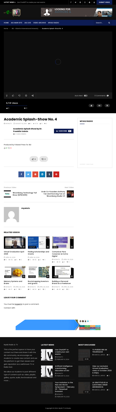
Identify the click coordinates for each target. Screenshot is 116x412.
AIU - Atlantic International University (25, 28)
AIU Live (27, 23)
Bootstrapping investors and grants (38, 282)
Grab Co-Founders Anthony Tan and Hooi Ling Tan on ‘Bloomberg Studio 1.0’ (53, 193)
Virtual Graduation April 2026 (14, 253)
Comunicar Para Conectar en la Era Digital (60, 254)
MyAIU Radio (89, 164)
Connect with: (9, 308)
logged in (18, 304)
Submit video (104, 2)
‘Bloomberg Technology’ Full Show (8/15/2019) (25, 194)
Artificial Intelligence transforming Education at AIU (63, 368)
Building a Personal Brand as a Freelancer (61, 282)
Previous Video (10, 187)
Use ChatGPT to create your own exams (31, 2)
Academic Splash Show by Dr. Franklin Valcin (27, 130)
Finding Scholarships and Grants (38, 253)
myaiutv (9, 124)
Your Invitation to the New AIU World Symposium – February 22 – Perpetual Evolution (64, 387)
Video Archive (39, 23)
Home (6, 23)
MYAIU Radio (53, 23)
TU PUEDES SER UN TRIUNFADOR (99, 351)
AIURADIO (82, 164)
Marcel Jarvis (99, 355)
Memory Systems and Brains (13, 282)
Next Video (69, 187)
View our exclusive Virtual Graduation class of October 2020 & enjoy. (102, 369)
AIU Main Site (16, 23)
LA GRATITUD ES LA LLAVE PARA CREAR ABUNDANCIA (100, 384)
